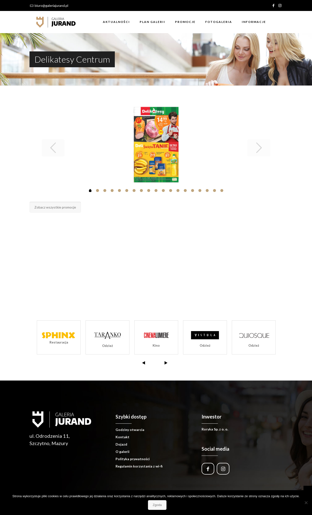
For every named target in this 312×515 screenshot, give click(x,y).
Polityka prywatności (133, 459)
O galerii (122, 451)
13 (185, 190)
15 (199, 190)
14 (192, 190)
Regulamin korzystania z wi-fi (139, 466)
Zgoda (157, 505)
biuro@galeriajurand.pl (51, 5)
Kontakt (122, 437)
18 (221, 190)
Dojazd (121, 444)
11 (170, 190)
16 (207, 190)
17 (214, 190)
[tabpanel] (156, 144)
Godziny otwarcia (130, 430)
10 (163, 190)
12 (177, 190)
